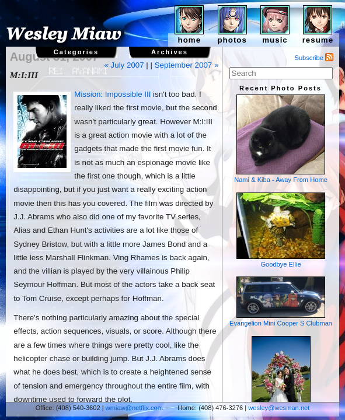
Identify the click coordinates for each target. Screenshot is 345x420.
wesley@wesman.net (278, 407)
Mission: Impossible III (112, 94)
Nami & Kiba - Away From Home (280, 138)
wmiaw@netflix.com (134, 407)
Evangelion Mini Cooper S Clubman (280, 301)
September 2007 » (187, 65)
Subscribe (314, 57)
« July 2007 (124, 65)
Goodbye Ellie (280, 230)
